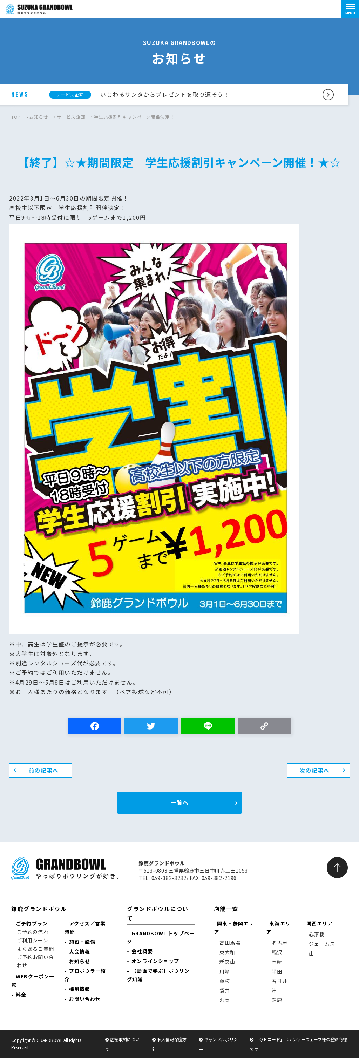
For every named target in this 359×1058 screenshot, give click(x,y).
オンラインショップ (155, 960)
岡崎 (277, 961)
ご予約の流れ (33, 931)
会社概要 (142, 951)
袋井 (224, 990)
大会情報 (79, 951)
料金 (21, 994)
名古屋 (279, 942)
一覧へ (180, 802)
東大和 (227, 952)
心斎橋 (317, 934)
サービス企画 (70, 117)
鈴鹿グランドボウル (39, 908)
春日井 (279, 980)
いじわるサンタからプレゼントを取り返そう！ (165, 94)
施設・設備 (82, 941)
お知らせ (38, 117)
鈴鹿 (277, 999)
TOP (16, 117)
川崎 (224, 971)
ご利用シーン (32, 940)
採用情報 (79, 988)
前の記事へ (43, 770)
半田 (277, 971)
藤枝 (224, 980)
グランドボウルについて (158, 913)
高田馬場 (230, 942)
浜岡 (224, 999)
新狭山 (227, 961)
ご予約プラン (32, 923)
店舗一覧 (226, 908)
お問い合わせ (85, 998)
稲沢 (277, 952)
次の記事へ (314, 770)
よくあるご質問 (35, 948)
